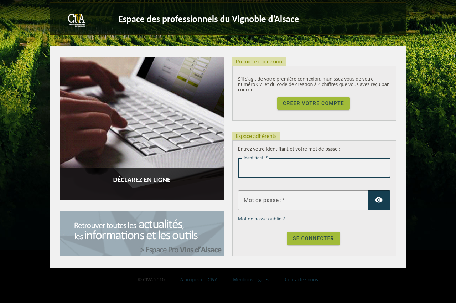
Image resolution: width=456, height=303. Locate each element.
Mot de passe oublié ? (261, 218)
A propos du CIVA (199, 279)
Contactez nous (301, 279)
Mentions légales (251, 279)
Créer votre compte (313, 103)
